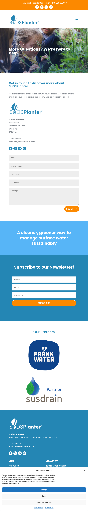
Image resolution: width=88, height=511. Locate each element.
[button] (84, 470)
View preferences (44, 502)
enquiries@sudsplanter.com (34, 3)
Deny (44, 496)
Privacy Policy (49, 508)
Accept (44, 490)
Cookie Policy (38, 508)
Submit (70, 208)
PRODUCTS (14, 466)
